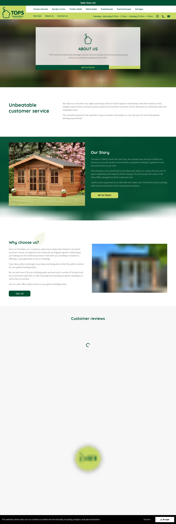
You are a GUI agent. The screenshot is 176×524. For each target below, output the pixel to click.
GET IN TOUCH (88, 67)
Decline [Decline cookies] (147, 519)
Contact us (62, 16)
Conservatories (40, 9)
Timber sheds (75, 9)
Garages (139, 9)
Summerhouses (124, 9)
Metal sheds (91, 9)
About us (49, 16)
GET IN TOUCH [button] (104, 195)
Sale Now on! (88, 2)
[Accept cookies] (164, 519)
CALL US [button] (19, 293)
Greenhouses (107, 9)
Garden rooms (58, 9)
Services (37, 16)
